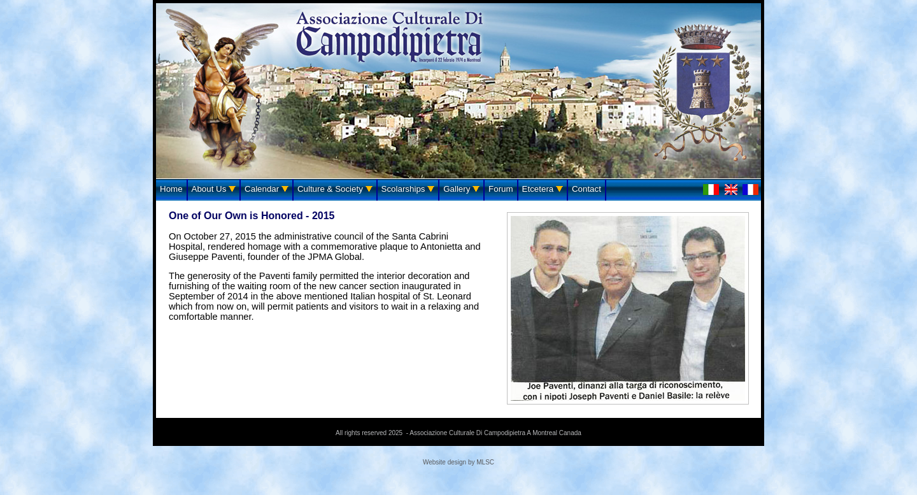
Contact (586, 189)
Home (171, 189)
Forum (500, 189)
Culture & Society (335, 189)
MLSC (485, 462)
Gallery (461, 189)
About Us (214, 189)
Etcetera (542, 189)
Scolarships (408, 189)
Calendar (266, 189)
